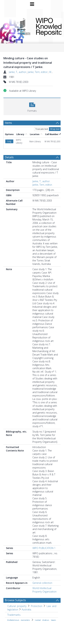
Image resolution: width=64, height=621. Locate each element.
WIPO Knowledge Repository (45, 26)
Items (8, 123)
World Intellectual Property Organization (44, 590)
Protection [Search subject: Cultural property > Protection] (36, 606)
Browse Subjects (15, 600)
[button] (32, 106)
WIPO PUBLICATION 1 (43, 548)
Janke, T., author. (18, 72)
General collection (42, 582)
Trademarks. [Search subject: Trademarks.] (14, 614)
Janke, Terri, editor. (38, 72)
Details (9, 157)
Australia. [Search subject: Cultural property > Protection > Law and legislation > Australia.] (27, 609)
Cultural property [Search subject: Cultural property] (16, 606)
